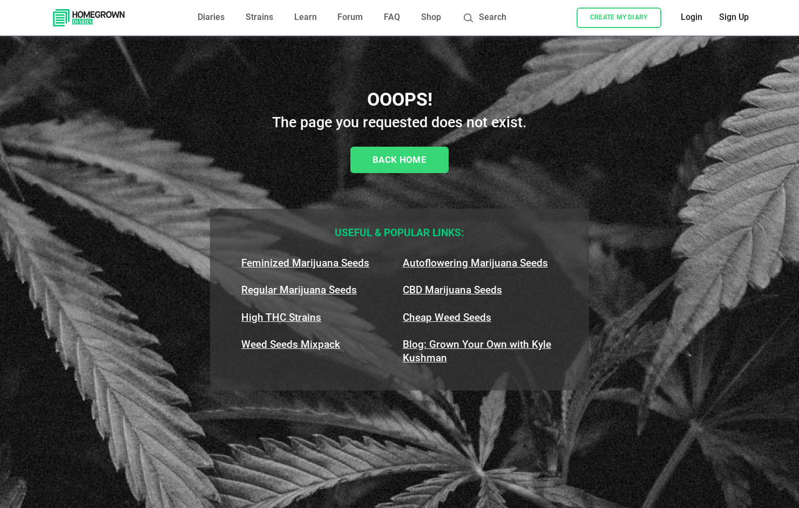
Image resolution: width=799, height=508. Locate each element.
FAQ (392, 17)
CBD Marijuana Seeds (452, 290)
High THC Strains (281, 317)
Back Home (399, 159)
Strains (259, 17)
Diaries (211, 17)
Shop (431, 17)
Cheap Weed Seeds (447, 317)
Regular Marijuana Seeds (299, 290)
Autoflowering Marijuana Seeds (475, 263)
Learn (305, 17)
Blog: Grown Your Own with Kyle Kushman (477, 351)
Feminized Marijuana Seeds (305, 263)
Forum (350, 17)
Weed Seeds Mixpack (290, 344)
